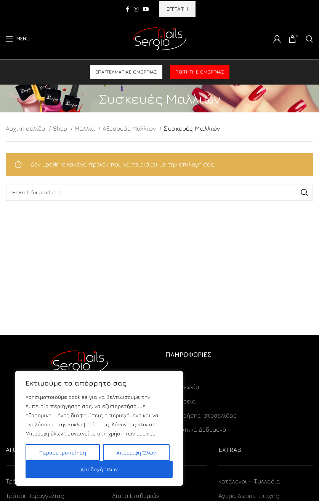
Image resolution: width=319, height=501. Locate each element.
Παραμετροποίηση (62, 452)
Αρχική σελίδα (26, 128)
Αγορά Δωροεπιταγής (248, 495)
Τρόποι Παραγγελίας (35, 495)
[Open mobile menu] (18, 38)
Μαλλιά (85, 128)
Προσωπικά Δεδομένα (195, 429)
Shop (61, 128)
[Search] (309, 38)
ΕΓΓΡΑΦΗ (177, 9)
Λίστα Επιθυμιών (135, 495)
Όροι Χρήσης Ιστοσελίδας (201, 415)
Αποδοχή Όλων (99, 469)
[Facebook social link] (127, 9)
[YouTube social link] (146, 9)
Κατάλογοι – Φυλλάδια (249, 481)
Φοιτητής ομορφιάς (199, 72)
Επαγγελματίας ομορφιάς (126, 72)
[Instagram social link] (136, 9)
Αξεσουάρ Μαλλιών (130, 128)
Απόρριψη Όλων (136, 452)
